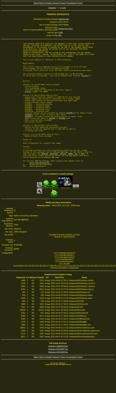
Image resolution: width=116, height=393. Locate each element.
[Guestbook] (71, 3)
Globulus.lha (63, 19)
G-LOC (63, 8)
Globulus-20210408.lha (58, 377)
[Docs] (41, 3)
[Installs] (48, 3)
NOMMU (70, 176)
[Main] (36, 3)
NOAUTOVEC (54, 176)
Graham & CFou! (65, 29)
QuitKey (85, 82)
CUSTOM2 (28, 129)
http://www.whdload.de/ (40, 187)
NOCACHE (44, 176)
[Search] (56, 3)
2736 (60, 33)
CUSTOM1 (69, 127)
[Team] (63, 3)
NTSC (83, 176)
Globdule (52, 8)
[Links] (79, 3)
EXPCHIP (63, 176)
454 (60, 35)
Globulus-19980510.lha (58, 371)
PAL (76, 176)
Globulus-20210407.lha (58, 374)
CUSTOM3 (28, 131)
